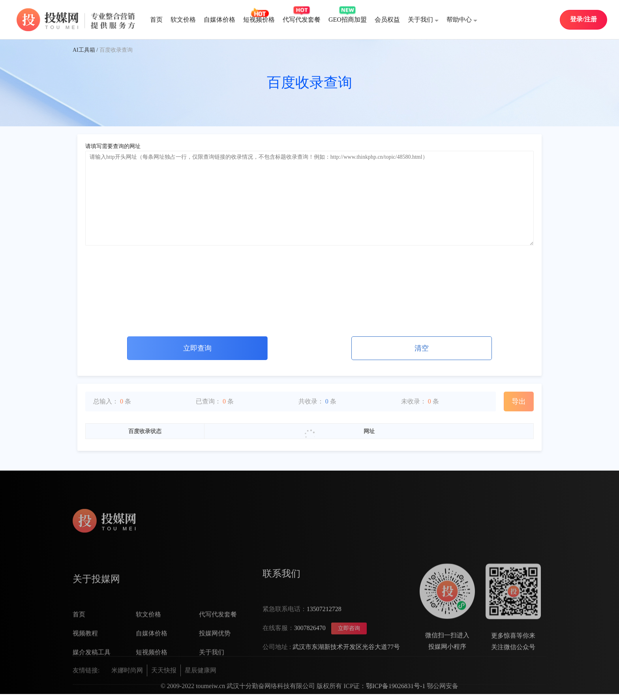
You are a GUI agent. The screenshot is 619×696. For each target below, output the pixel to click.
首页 (156, 19)
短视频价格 (259, 19)
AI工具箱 (84, 50)
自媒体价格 (219, 19)
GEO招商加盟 (347, 19)
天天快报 (163, 689)
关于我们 (423, 20)
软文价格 (183, 19)
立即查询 (197, 348)
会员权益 (387, 19)
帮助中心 (461, 20)
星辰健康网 (200, 689)
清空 (422, 348)
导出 (519, 401)
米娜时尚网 (127, 689)
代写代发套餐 (302, 19)
